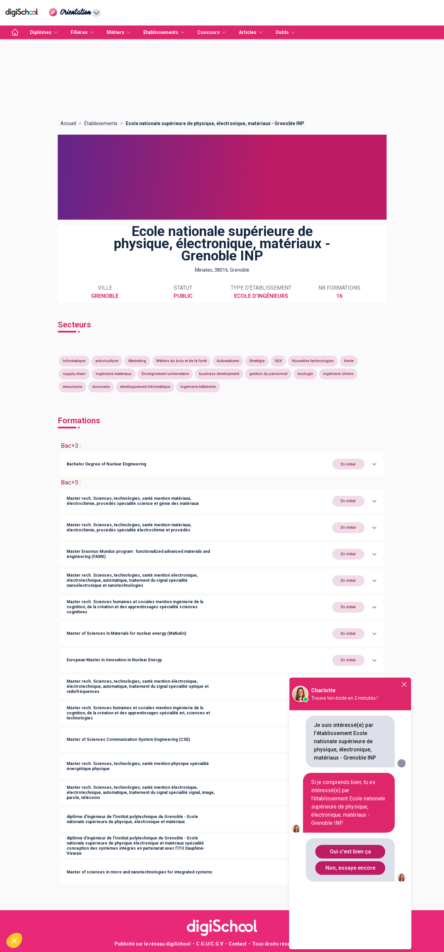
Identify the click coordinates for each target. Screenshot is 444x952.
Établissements (101, 123)
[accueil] (14, 32)
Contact (238, 944)
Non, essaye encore (350, 868)
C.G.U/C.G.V (209, 944)
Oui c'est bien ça (350, 851)
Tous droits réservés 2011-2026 (288, 944)
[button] (222, 464)
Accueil (68, 123)
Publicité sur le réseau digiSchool (152, 944)
